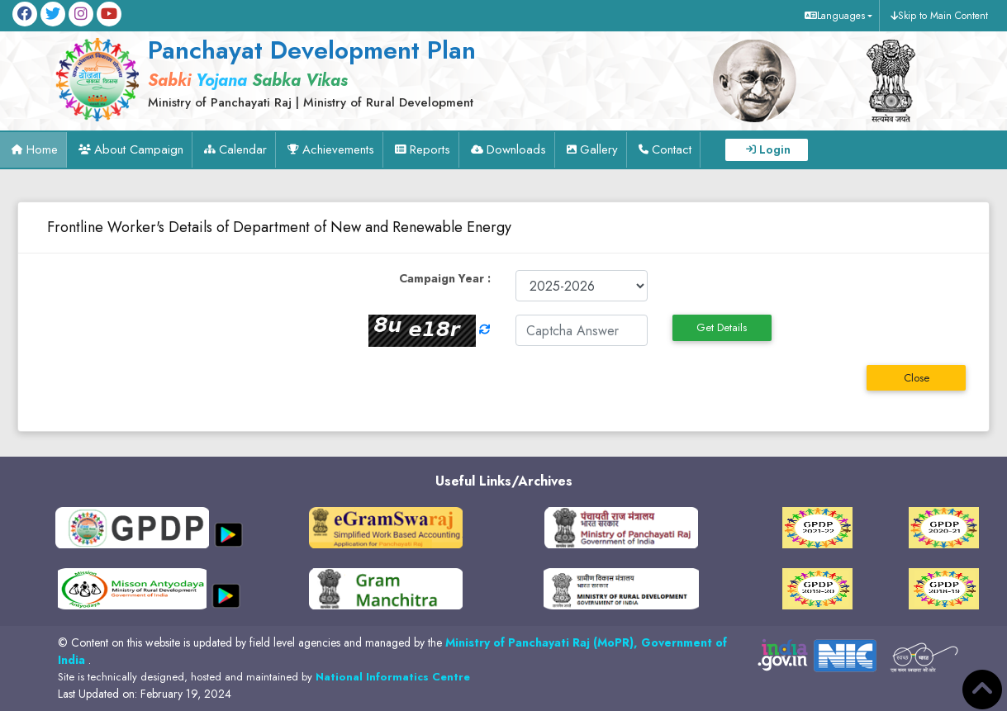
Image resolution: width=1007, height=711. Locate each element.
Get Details (721, 327)
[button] (836, 15)
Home (42, 149)
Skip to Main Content (943, 15)
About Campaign (138, 149)
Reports (430, 149)
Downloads (516, 149)
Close (916, 378)
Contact (671, 149)
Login (775, 149)
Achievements (338, 149)
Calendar (243, 149)
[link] (346, 71)
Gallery (599, 149)
